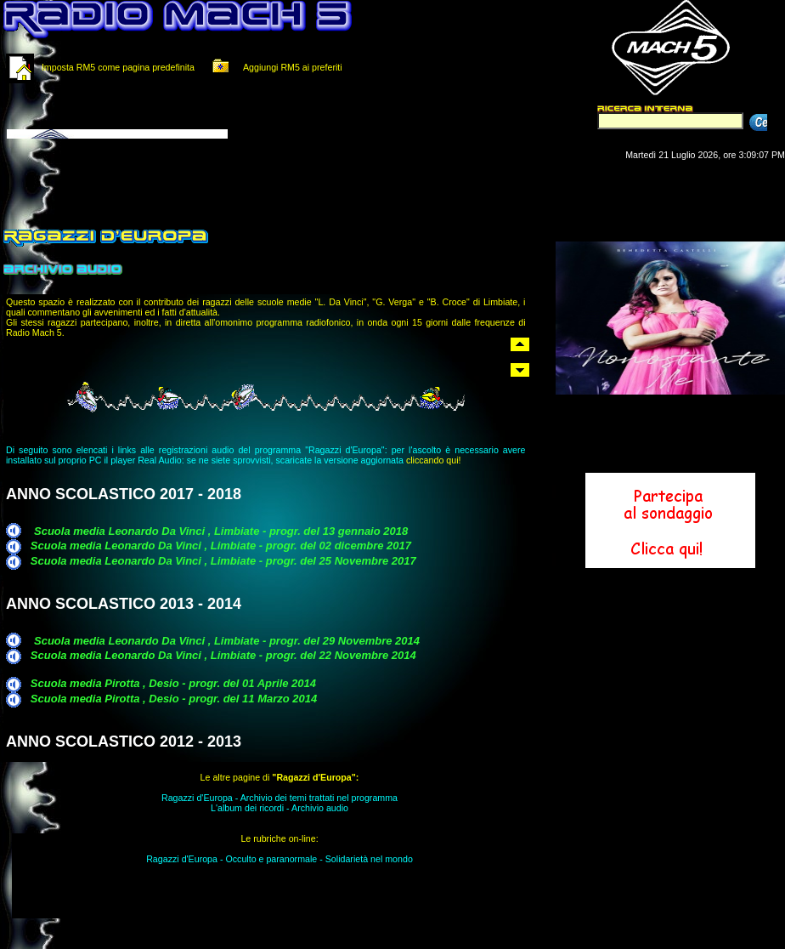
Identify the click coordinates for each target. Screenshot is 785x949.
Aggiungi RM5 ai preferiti (274, 67)
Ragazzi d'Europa (197, 798)
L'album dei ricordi (247, 808)
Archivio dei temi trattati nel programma (319, 798)
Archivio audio (319, 808)
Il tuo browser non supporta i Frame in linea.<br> (212, 117)
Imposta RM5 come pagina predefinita (118, 67)
